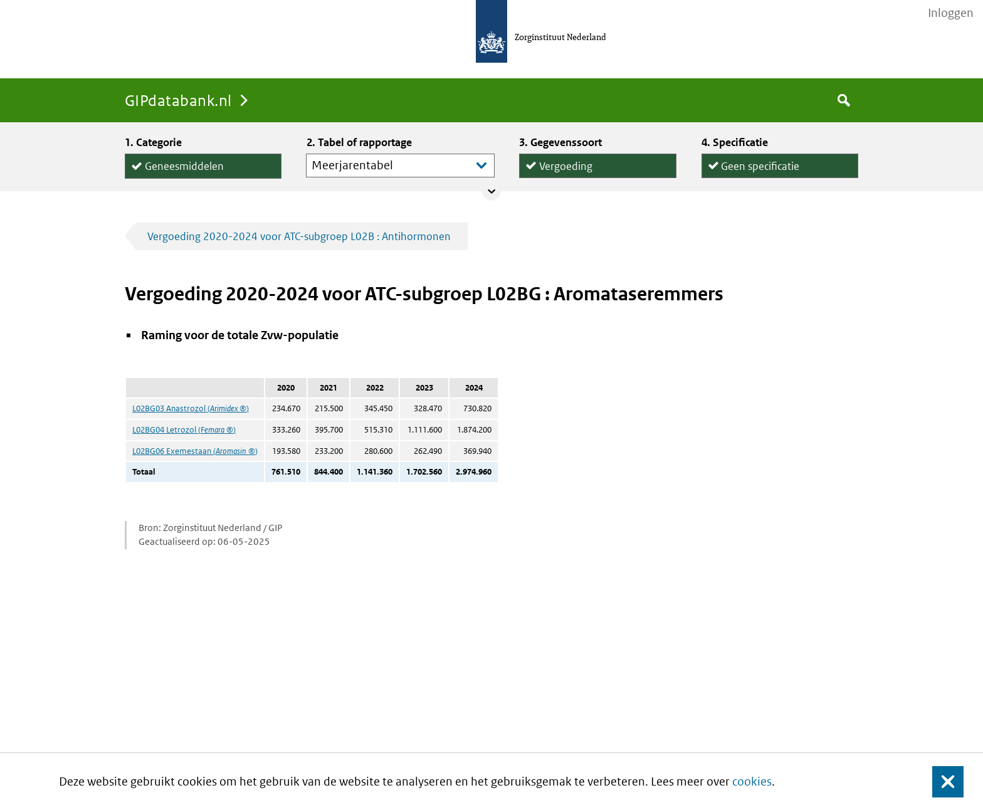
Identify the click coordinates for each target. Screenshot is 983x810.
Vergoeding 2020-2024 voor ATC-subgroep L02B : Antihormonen (299, 236)
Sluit (938, 781)
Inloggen (951, 13)
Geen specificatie (760, 163)
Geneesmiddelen (184, 164)
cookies (752, 781)
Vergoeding (565, 163)
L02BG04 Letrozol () (184, 429)
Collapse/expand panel (491, 191)
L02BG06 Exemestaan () (195, 451)
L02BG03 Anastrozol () (190, 408)
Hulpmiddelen (178, 178)
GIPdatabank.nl (178, 100)
